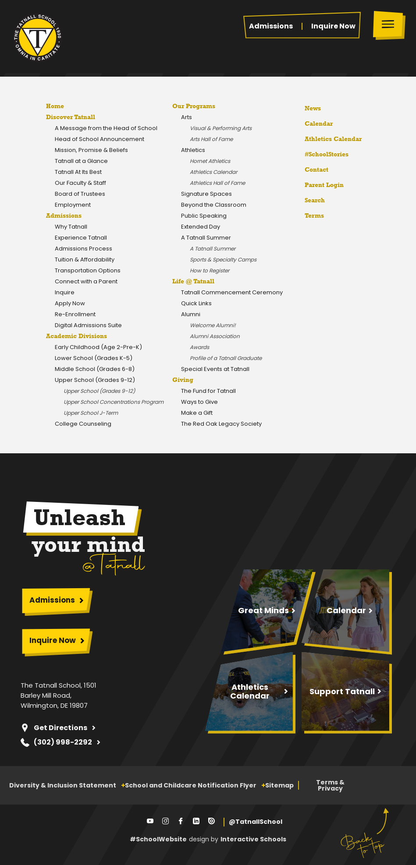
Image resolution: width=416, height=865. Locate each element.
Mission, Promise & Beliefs (91, 150)
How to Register (209, 270)
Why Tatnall (71, 226)
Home (55, 105)
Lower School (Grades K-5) (93, 358)
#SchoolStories (320, 154)
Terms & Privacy (330, 785)
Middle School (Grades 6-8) (95, 369)
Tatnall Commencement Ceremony (232, 292)
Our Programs (193, 105)
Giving (182, 379)
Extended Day (200, 226)
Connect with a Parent (86, 281)
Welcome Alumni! (213, 325)
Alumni (190, 314)
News (306, 107)
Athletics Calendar (213, 172)
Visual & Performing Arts (221, 128)
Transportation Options (88, 270)
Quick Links (196, 303)
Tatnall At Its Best (78, 172)
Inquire (65, 292)
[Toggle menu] (390, 25)
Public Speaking (204, 216)
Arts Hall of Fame (211, 139)
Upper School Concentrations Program (114, 402)
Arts (186, 117)
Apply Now (70, 303)
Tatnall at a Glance (81, 161)
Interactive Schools (253, 839)
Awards (199, 347)
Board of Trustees (80, 194)
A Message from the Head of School (106, 128)
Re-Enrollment (75, 314)
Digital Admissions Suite (88, 325)
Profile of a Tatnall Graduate (226, 358)
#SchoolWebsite (158, 839)
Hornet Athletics (210, 161)
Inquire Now (333, 26)
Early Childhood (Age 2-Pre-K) (98, 347)
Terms (308, 214)
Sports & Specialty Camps (223, 259)
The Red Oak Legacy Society (221, 424)
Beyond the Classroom (213, 205)
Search (308, 199)
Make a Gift (197, 413)
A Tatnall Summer (206, 237)
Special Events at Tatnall (215, 369)
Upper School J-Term (91, 413)
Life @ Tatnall (193, 281)
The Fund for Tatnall (208, 391)
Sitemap (279, 785)
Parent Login (318, 182)
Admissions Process (83, 248)
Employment (73, 205)
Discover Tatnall (70, 116)
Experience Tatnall (81, 237)
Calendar (312, 122)
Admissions (271, 26)
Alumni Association (215, 336)
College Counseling (83, 424)
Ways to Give (199, 402)
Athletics (193, 150)
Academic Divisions (76, 335)
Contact (310, 169)
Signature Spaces (206, 194)
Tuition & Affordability (84, 259)
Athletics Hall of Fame (217, 183)
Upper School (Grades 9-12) (95, 380)
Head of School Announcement (99, 139)
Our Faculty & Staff (80, 183)
